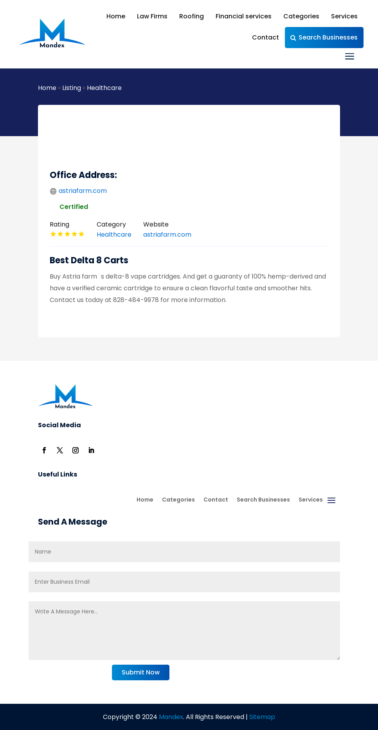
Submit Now (141, 672)
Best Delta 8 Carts (89, 260)
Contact (265, 37)
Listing (71, 87)
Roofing (191, 16)
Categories (301, 16)
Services (344, 16)
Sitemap (262, 716)
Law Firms (152, 16)
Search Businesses (328, 37)
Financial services (244, 16)
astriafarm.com (83, 190)
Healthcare (104, 87)
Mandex (170, 716)
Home (115, 16)
